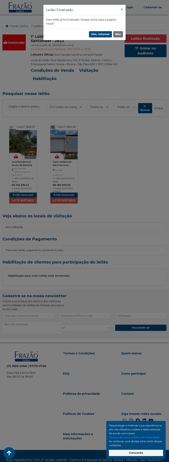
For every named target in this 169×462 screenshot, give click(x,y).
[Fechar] (122, 9)
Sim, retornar (100, 34)
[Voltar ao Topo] (9, 453)
